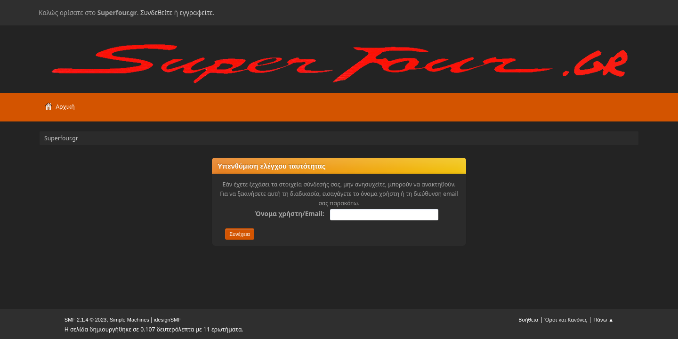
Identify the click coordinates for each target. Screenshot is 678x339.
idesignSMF (167, 320)
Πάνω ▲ (603, 319)
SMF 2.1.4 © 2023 (85, 320)
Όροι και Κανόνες (566, 319)
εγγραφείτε (196, 12)
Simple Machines (129, 320)
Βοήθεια (528, 319)
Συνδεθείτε (156, 12)
